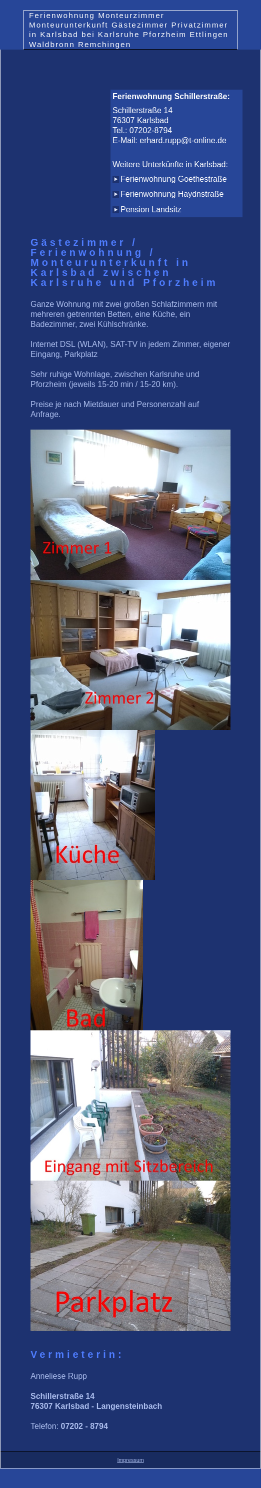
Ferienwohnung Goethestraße (173, 179)
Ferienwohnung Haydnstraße (172, 194)
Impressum (130, 1460)
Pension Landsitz (151, 209)
